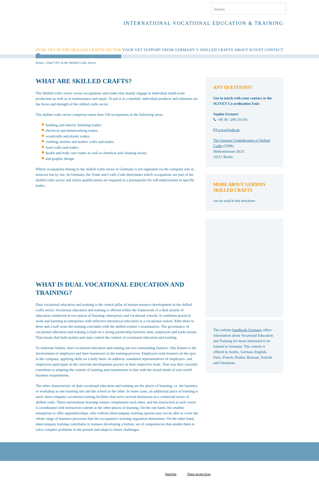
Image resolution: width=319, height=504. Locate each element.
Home (40, 62)
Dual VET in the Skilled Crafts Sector (78, 50)
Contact (274, 50)
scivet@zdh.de (228, 130)
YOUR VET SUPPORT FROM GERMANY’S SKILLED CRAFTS (177, 50)
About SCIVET (248, 50)
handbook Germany (247, 330)
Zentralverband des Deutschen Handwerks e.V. (238, 473)
